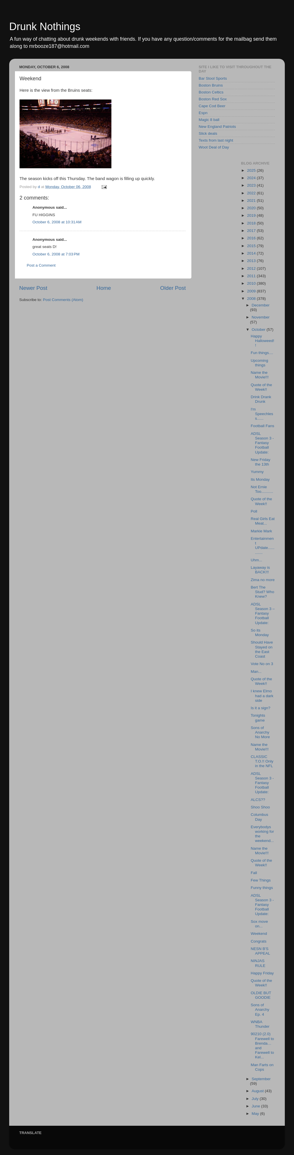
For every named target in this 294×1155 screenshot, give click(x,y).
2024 (252, 178)
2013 (252, 261)
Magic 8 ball (209, 120)
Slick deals (208, 133)
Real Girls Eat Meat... (262, 521)
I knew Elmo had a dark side (262, 695)
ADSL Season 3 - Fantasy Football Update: (262, 442)
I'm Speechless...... (262, 414)
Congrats (258, 941)
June (256, 1106)
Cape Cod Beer (212, 106)
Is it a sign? (260, 708)
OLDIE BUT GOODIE (261, 995)
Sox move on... (259, 923)
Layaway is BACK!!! (260, 569)
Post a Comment (41, 265)
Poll (254, 511)
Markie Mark (261, 531)
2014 (252, 253)
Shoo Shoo (260, 807)
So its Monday (260, 632)
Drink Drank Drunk (261, 399)
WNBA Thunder (260, 1024)
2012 (252, 268)
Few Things (261, 880)
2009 (252, 291)
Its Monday (260, 479)
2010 (252, 283)
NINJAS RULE (258, 963)
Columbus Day (259, 816)
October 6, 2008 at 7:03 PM (56, 254)
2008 (252, 298)
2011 (252, 276)
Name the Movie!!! (259, 374)
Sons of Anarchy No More (260, 732)
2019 (252, 215)
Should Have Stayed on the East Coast (262, 649)
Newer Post (33, 288)
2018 (252, 223)
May (256, 1113)
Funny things (262, 888)
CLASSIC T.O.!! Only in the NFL (262, 761)
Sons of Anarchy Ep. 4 (260, 1009)
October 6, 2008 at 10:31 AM (57, 222)
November (261, 317)
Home (103, 288)
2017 (252, 230)
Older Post (173, 288)
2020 (252, 208)
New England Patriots (217, 126)
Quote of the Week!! (261, 387)
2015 (252, 246)
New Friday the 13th (260, 462)
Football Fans (262, 426)
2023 (252, 185)
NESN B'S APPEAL (260, 951)
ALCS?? (258, 800)
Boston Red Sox (213, 99)
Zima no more (262, 580)
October (259, 329)
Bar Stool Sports (213, 78)
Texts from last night (216, 140)
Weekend (259, 933)
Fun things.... (262, 353)
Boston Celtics (211, 92)
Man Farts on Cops (262, 1067)
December (261, 305)
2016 (252, 238)
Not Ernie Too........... (262, 489)
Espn (203, 113)
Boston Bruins (211, 85)
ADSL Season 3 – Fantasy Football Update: (262, 613)
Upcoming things (259, 362)
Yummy (257, 472)
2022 (252, 193)
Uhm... (256, 560)
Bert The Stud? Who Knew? (262, 592)
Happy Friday (262, 973)
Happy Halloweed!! (262, 340)
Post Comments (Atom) (63, 300)
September (261, 1079)
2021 (252, 200)
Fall (254, 873)
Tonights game (258, 717)
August (258, 1091)
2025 (252, 170)
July (256, 1099)
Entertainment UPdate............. (262, 545)
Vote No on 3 (262, 664)
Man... (256, 671)
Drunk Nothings (44, 26)
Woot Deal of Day (214, 147)
